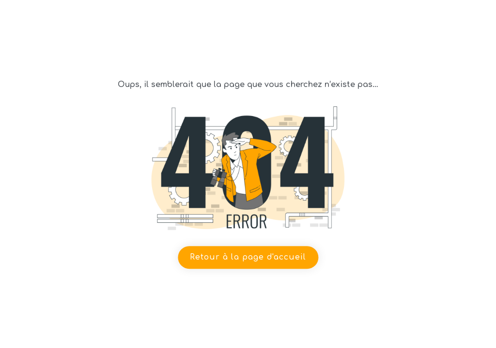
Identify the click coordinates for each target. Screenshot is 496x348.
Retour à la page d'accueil (248, 257)
